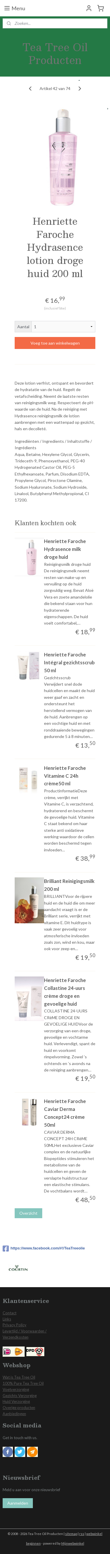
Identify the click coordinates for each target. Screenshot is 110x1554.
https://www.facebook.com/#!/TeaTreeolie (44, 1248)
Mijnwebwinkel (72, 1543)
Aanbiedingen (14, 1413)
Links (7, 1319)
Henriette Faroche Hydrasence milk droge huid (65, 549)
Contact (9, 1313)
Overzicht (28, 1213)
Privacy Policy (14, 1325)
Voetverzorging (16, 1389)
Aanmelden (17, 1503)
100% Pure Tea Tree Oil (23, 1383)
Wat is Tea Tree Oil (19, 1377)
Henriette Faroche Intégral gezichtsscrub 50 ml (69, 662)
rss (81, 1534)
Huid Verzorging (16, 1401)
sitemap (71, 1534)
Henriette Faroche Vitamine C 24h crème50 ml (65, 776)
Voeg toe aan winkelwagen (55, 343)
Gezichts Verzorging (20, 1395)
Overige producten (19, 1407)
